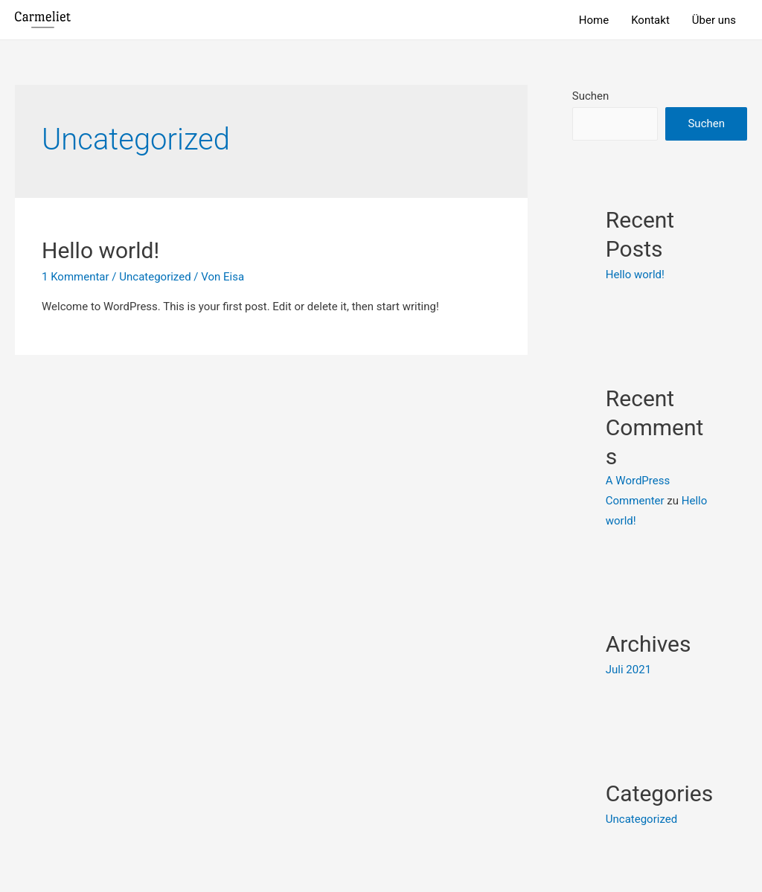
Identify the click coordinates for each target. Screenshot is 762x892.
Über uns (714, 20)
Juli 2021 (628, 669)
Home (594, 20)
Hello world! (100, 250)
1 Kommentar (75, 276)
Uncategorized (154, 276)
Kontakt (650, 20)
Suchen (590, 96)
